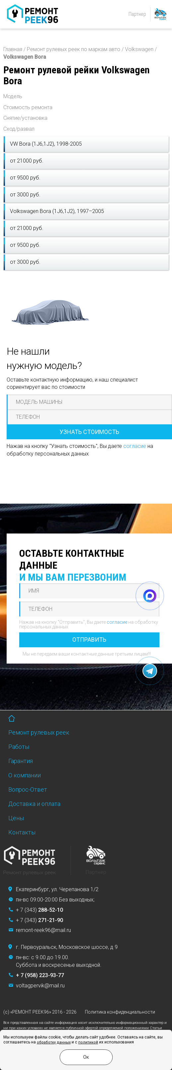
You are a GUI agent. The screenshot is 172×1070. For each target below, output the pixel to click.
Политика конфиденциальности (120, 1012)
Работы (18, 746)
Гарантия (20, 760)
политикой (88, 1042)
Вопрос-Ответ (27, 789)
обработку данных (54, 1042)
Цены (16, 818)
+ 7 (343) (39, 910)
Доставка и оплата (34, 803)
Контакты (21, 832)
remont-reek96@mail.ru (43, 930)
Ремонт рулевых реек (38, 732)
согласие (134, 446)
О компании (24, 775)
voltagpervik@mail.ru (40, 985)
